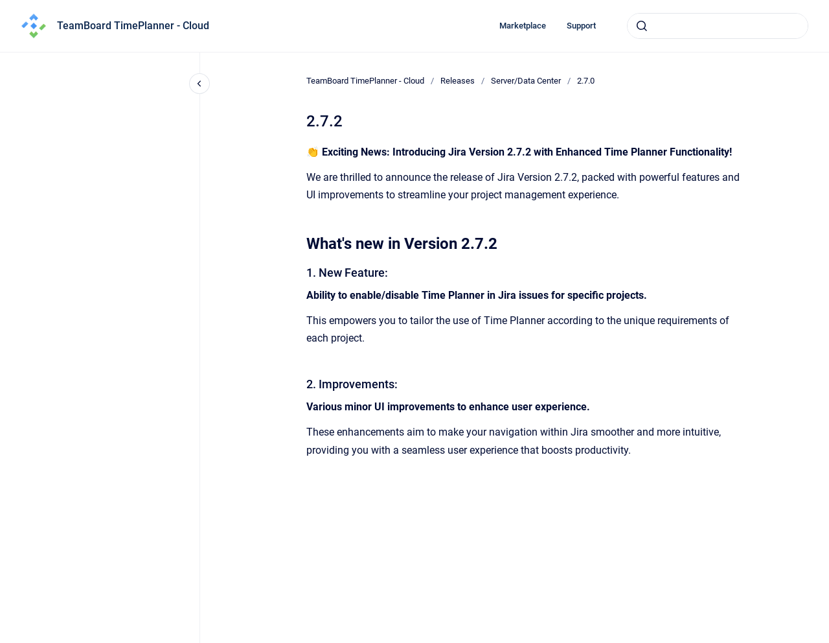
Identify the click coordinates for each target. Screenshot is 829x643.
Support (581, 25)
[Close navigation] (199, 83)
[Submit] (641, 26)
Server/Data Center (526, 81)
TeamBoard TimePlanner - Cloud (133, 25)
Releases (457, 81)
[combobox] (718, 26)
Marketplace (522, 25)
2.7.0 (586, 81)
